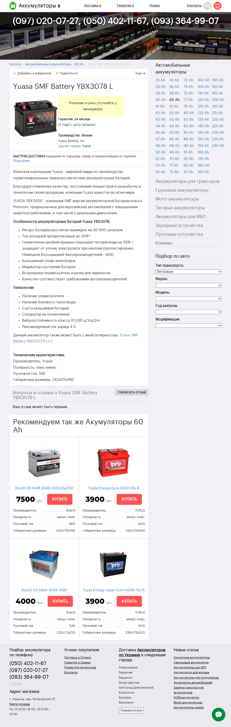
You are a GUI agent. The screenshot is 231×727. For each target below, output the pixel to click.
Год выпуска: (166, 306)
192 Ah (217, 87)
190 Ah (218, 80)
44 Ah (160, 126)
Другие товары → (76, 146)
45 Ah (160, 133)
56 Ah (174, 87)
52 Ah (160, 159)
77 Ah (188, 100)
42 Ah (160, 113)
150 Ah (203, 139)
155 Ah (203, 146)
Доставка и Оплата (92, 11)
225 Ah (218, 126)
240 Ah (218, 146)
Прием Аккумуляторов (161, 11)
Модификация (167, 319)
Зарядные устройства (179, 225)
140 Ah (204, 126)
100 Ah (204, 80)
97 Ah (188, 172)
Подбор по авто (172, 256)
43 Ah (160, 119)
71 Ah (173, 165)
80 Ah (189, 113)
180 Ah (204, 165)
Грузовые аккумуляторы (181, 190)
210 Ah (217, 106)
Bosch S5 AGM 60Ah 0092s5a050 (44, 488)
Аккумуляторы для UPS (190, 667)
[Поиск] (207, 6)
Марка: (161, 279)
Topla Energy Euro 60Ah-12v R (113, 488)
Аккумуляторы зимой (189, 707)
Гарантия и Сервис (125, 11)
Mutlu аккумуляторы (188, 702)
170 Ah (203, 159)
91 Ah (188, 152)
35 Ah (160, 80)
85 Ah (189, 133)
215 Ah (217, 113)
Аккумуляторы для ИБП (180, 217)
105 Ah (203, 87)
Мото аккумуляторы (177, 199)
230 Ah (218, 133)
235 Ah (218, 139)
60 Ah (174, 100)
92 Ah (189, 159)
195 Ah (217, 93)
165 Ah (203, 152)
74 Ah (188, 87)
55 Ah (174, 80)
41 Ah (160, 106)
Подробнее (21, 161)
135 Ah (203, 119)
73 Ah (188, 80)
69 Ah (174, 152)
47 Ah (160, 139)
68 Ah (174, 146)
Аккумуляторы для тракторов (187, 181)
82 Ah (189, 119)
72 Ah (174, 172)
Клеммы (164, 243)
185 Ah (203, 172)
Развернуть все (131, 710)
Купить (59, 499)
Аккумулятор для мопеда (191, 672)
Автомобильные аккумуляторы (172, 68)
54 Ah (160, 172)
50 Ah (160, 152)
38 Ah (160, 93)
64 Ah (174, 126)
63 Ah (174, 119)
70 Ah (174, 159)
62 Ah (174, 113)
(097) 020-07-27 (28, 670)
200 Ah (218, 100)
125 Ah (203, 106)
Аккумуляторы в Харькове (39, 11)
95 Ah (189, 165)
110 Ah (203, 93)
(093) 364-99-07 (29, 677)
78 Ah (188, 106)
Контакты (194, 5)
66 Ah (174, 139)
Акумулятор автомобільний (193, 682)
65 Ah (174, 133)
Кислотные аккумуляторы (192, 657)
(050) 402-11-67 (27, 663)
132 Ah (203, 113)
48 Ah (160, 146)
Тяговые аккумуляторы (180, 208)
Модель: (162, 292)
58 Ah (174, 93)
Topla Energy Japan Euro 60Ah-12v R (114, 590)
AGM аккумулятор (186, 697)
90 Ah (189, 146)
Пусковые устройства (179, 234)
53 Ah (160, 165)
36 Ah (160, 87)
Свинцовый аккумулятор (191, 662)
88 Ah (189, 139)
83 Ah (189, 126)
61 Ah (174, 106)
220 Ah (218, 119)
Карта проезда (19, 704)
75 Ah (188, 93)
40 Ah (160, 100)
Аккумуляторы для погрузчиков (196, 677)
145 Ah (203, 133)
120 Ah (203, 100)
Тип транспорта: (169, 265)
